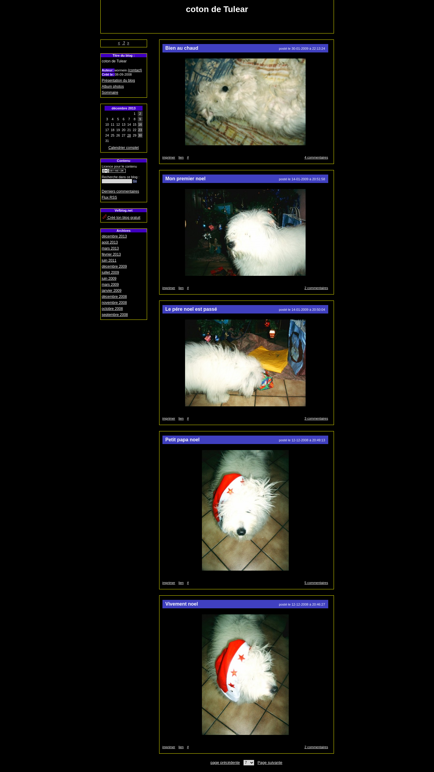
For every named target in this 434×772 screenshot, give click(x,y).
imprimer (168, 157)
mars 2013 (110, 248)
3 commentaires (316, 418)
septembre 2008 (115, 315)
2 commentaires (316, 288)
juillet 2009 (110, 272)
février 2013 (111, 254)
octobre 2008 (112, 309)
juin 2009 (109, 278)
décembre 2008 (114, 297)
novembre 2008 (114, 303)
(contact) (135, 70)
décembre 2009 (114, 266)
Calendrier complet (123, 148)
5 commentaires (316, 583)
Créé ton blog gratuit (121, 218)
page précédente (225, 762)
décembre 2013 (114, 236)
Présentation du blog (118, 80)
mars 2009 (110, 284)
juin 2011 (109, 260)
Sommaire (110, 92)
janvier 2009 (111, 290)
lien (181, 157)
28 (129, 135)
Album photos (113, 86)
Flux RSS (109, 197)
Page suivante (269, 762)
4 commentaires (316, 157)
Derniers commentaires (120, 191)
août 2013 (110, 242)
